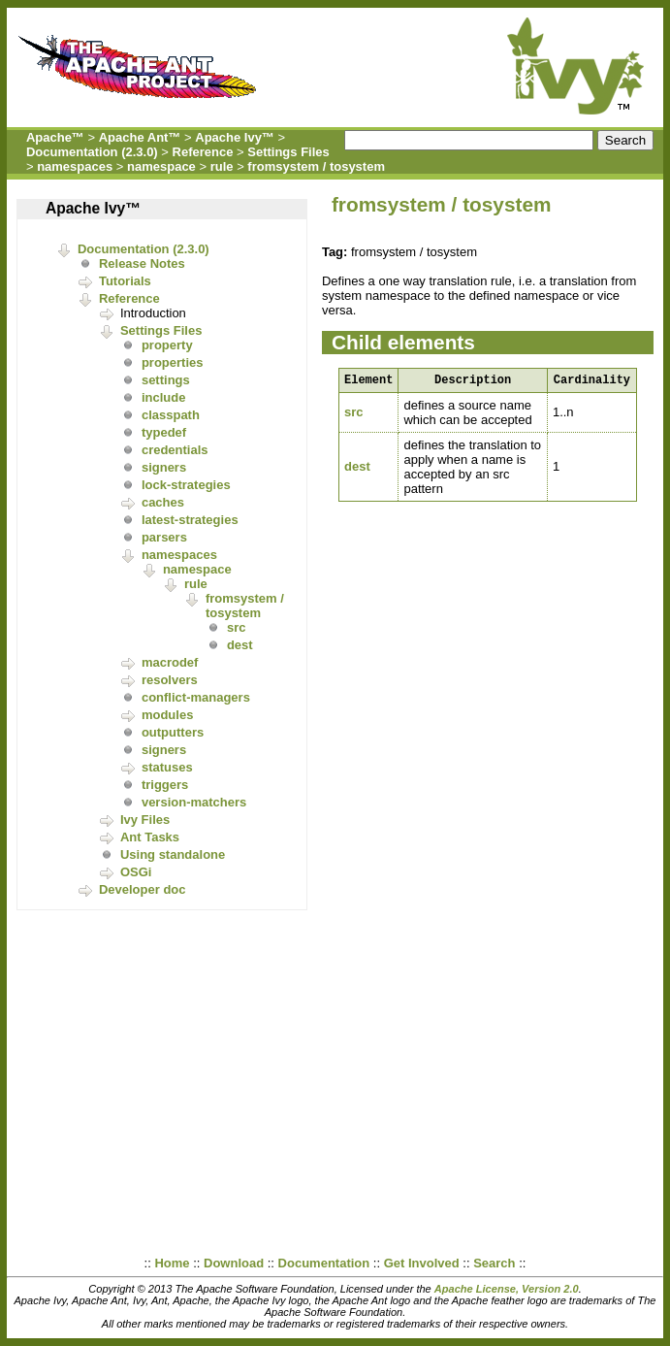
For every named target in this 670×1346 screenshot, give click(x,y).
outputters (173, 732)
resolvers (170, 680)
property (167, 345)
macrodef (170, 662)
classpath (171, 415)
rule (222, 166)
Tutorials (125, 281)
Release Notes (142, 263)
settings (166, 380)
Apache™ (55, 137)
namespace (161, 166)
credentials (175, 450)
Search (494, 1263)
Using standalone (172, 854)
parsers (164, 537)
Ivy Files (145, 819)
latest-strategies (190, 519)
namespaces (74, 166)
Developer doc (142, 889)
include (164, 397)
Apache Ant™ (140, 137)
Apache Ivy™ (234, 137)
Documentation (324, 1263)
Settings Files (288, 152)
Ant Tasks (149, 837)
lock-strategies (186, 484)
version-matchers (194, 802)
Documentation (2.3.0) (92, 152)
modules (167, 714)
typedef (164, 432)
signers (164, 467)
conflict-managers (196, 697)
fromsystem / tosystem (316, 166)
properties (173, 362)
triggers (165, 784)
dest (240, 645)
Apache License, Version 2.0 (506, 1289)
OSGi (136, 872)
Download (234, 1263)
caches (163, 502)
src (236, 627)
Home (171, 1263)
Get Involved (422, 1263)
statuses (167, 767)
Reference (203, 152)
